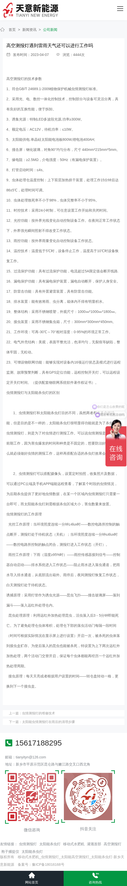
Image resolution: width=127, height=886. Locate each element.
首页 (12, 30)
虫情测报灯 (28, 844)
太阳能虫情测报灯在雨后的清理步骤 (48, 722)
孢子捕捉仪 (10, 852)
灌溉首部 (94, 844)
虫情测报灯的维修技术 (38, 713)
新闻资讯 (29, 30)
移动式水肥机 (73, 844)
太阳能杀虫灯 (50, 844)
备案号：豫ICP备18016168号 (41, 864)
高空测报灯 (112, 844)
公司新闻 (50, 30)
